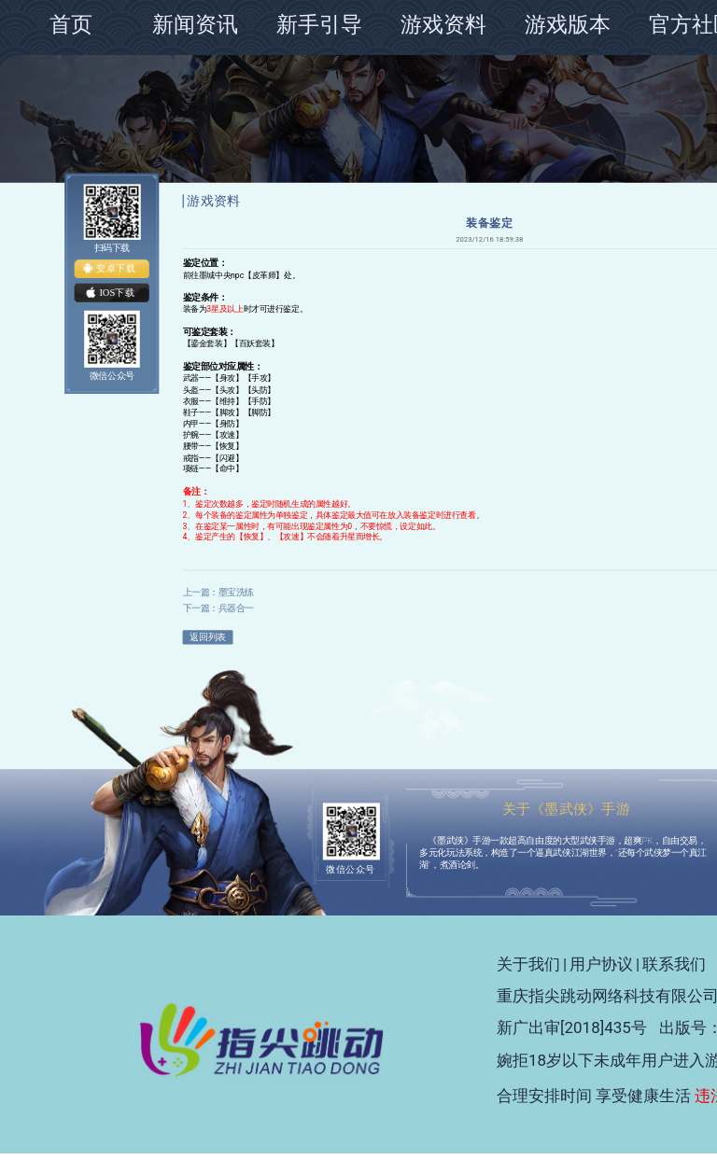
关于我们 (528, 964)
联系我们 (674, 964)
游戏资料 (443, 24)
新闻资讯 (195, 24)
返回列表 (207, 637)
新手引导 (319, 24)
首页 (70, 24)
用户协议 (601, 964)
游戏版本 (568, 24)
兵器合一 (236, 608)
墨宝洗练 (236, 591)
